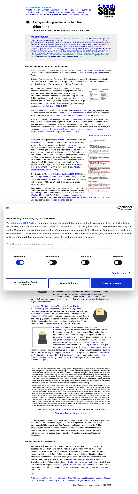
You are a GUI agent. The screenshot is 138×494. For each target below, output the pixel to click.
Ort (58, 147)
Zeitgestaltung (97, 46)
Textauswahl (41, 53)
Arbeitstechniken (33, 10)
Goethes (72, 464)
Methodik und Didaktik (45, 12)
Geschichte (55, 10)
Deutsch (45, 10)
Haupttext (48, 119)
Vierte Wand (63, 340)
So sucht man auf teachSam (50, 14)
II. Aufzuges (61, 464)
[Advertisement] (15, 9)
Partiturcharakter (58, 200)
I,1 (57, 355)
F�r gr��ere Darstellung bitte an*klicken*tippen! (71, 413)
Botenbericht (36, 142)
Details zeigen (119, 273)
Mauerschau (59, 140)
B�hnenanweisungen (81, 110)
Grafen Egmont (74, 462)
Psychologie (86, 10)
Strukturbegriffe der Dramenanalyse (42, 42)
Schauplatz (69, 147)
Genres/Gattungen (89, 50)
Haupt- (79, 70)
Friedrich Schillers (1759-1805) (66, 174)
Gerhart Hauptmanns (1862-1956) (95, 347)
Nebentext (98, 70)
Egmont (86, 464)
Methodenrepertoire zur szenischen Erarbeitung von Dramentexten (81, 51)
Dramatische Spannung (38, 48)
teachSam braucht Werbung (76, 14)
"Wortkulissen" (62, 142)
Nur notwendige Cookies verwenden (26, 283)
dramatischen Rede (79, 119)
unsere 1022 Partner (25, 223)
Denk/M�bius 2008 (40, 195)
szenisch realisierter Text (75, 197)
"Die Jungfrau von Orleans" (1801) (48, 177)
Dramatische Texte (93, 39)
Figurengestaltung (74, 44)
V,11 (76, 177)
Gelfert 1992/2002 (39, 316)
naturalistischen (60, 347)
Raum (38, 70)
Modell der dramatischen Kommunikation (68, 42)
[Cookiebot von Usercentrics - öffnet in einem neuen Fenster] (119, 208)
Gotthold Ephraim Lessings (97, 129)
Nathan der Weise (46, 131)
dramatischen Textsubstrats (72, 113)
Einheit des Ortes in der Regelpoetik (79, 46)
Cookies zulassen (111, 283)
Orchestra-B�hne (85, 294)
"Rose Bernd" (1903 (70, 355)
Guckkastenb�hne (61, 330)
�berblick (106, 39)
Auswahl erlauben (69, 283)
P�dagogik (74, 10)
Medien (31, 12)
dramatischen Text (63, 70)
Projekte (59, 12)
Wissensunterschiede (55, 48)
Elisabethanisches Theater (52, 306)
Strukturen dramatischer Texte (45, 41)
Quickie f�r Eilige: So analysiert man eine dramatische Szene (81, 41)
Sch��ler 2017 (53, 106)
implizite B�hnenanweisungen (67, 129)
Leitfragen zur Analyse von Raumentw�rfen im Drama (48, 46)
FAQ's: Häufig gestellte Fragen (71, 50)
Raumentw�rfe (90, 73)
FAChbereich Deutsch (40, 37)
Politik (64, 10)
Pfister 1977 (96, 197)
